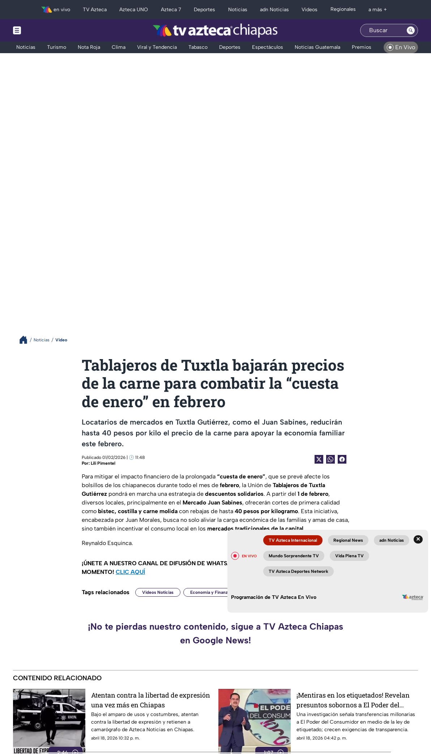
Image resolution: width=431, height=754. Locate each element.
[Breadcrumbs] (26, 339)
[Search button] (411, 30)
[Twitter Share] (319, 459)
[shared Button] (330, 459)
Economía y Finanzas (211, 592)
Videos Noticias (158, 592)
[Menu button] (42, 30)
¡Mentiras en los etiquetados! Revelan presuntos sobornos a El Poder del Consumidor (353, 700)
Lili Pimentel (103, 463)
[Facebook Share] (342, 459)
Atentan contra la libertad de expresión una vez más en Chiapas (150, 700)
